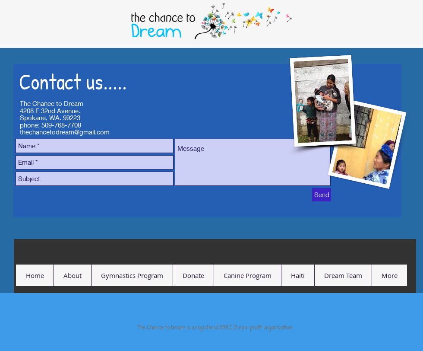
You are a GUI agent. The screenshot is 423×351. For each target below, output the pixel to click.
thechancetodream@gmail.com (65, 132)
